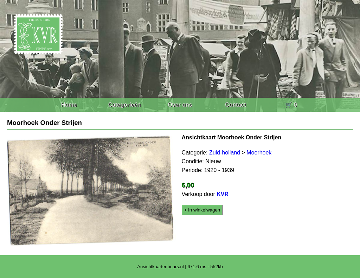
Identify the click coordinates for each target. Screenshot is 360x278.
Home (69, 105)
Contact (235, 105)
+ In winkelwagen (202, 210)
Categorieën (124, 105)
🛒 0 (291, 105)
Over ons (180, 105)
